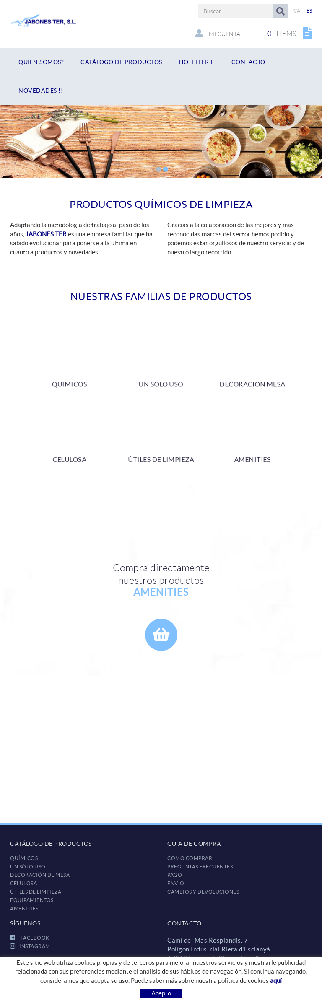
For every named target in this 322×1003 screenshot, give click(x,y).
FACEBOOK (29, 938)
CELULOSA (23, 883)
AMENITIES (24, 908)
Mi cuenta (217, 33)
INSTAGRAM (30, 946)
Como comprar (189, 858)
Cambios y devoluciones (203, 891)
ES (309, 10)
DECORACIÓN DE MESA (40, 875)
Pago (174, 875)
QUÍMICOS (24, 858)
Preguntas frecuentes (200, 866)
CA (297, 10)
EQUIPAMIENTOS (32, 900)
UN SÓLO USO (28, 866)
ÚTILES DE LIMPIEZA (35, 891)
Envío (175, 883)
